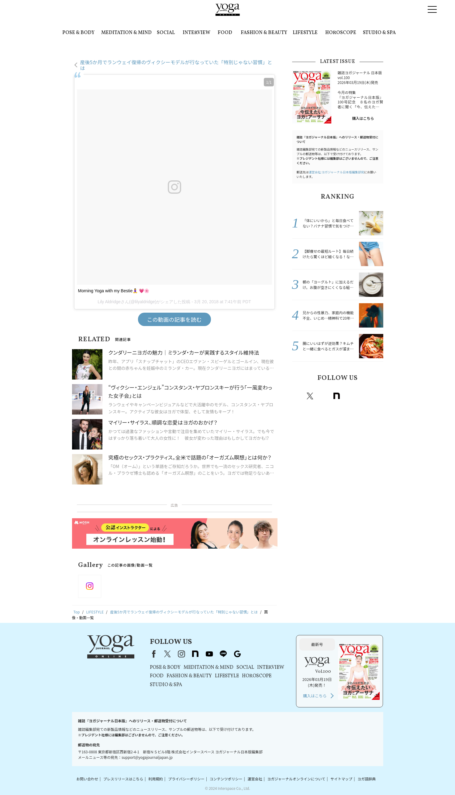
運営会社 (254, 778)
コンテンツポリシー (226, 778)
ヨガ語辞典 (366, 778)
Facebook (298, 396)
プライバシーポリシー (186, 778)
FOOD (225, 33)
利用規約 (155, 778)
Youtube (350, 396)
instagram (323, 396)
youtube (209, 654)
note (337, 396)
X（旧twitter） (310, 396)
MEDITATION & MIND (126, 33)
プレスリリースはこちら (123, 778)
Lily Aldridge (109, 301)
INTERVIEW (196, 33)
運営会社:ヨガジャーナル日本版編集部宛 (336, 172)
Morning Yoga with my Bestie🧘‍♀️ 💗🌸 (114, 290)
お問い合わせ (87, 778)
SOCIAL (166, 33)
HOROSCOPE (340, 33)
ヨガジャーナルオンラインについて (296, 778)
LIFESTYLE (305, 33)
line (363, 396)
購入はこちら (363, 118)
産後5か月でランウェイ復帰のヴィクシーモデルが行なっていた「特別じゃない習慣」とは (176, 65)
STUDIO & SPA (379, 33)
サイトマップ (341, 778)
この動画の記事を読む (174, 319)
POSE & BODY (78, 33)
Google (377, 396)
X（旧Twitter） (167, 654)
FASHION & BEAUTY (264, 33)
